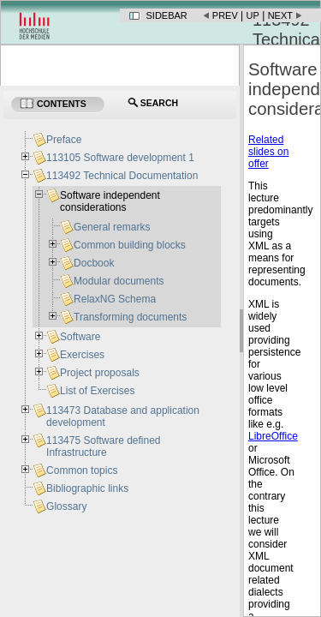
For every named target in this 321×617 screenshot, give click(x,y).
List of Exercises (97, 391)
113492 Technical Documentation (122, 176)
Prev (225, 15)
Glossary (66, 506)
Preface (63, 140)
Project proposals (100, 373)
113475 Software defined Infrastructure (103, 446)
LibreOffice (273, 436)
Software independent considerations (110, 201)
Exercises (82, 355)
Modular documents (118, 281)
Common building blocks (130, 245)
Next (280, 15)
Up (253, 15)
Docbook (94, 263)
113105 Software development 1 (120, 158)
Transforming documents (130, 317)
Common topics (81, 470)
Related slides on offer (268, 152)
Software (80, 337)
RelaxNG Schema (115, 299)
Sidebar (166, 15)
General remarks (112, 227)
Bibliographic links (87, 488)
